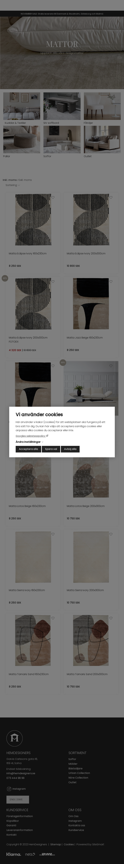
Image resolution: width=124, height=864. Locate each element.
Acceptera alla (28, 449)
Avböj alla (70, 449)
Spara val (51, 449)
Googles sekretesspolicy (31, 436)
